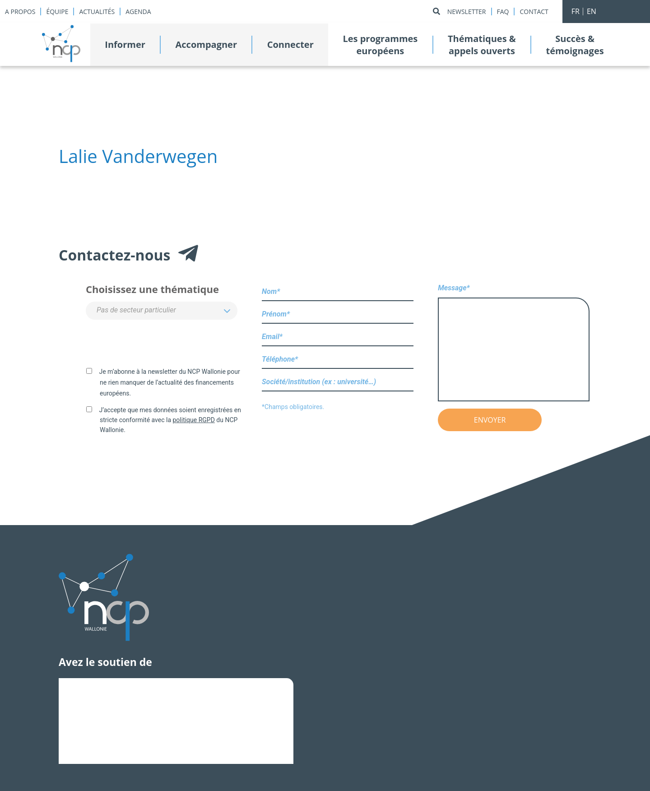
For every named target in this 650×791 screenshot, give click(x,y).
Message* (514, 343)
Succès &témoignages (575, 45)
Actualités (97, 11)
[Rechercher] (436, 11)
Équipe (57, 11)
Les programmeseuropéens (380, 45)
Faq (503, 11)
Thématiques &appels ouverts (482, 45)
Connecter (290, 44)
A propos (20, 11)
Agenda (138, 11)
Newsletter (466, 11)
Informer (125, 44)
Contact (534, 11)
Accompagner (206, 44)
